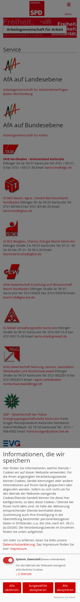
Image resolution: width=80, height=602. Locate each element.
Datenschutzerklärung (19, 544)
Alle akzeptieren (65, 588)
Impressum (18, 549)
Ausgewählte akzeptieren (38, 588)
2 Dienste (24, 574)
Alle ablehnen (12, 588)
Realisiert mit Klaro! (64, 597)
